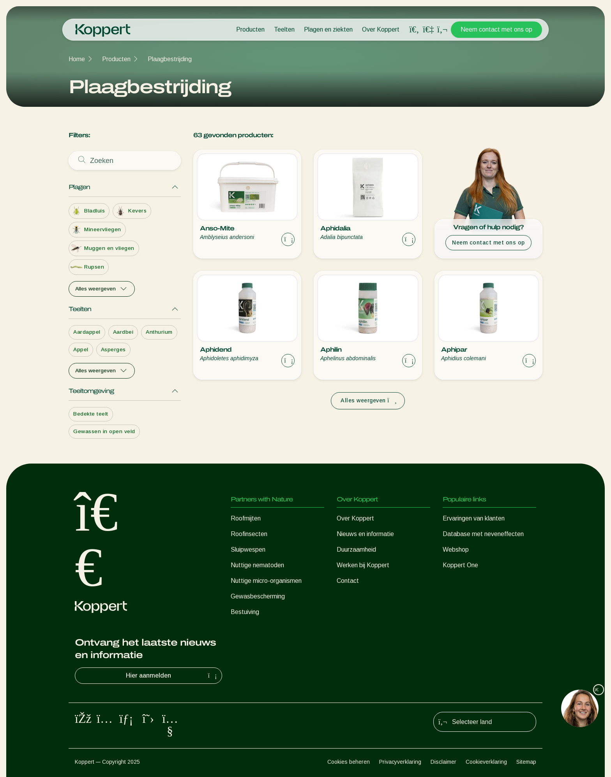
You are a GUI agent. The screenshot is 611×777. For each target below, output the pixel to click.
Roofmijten (246, 518)
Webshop (456, 549)
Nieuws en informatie (365, 534)
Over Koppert (380, 29)
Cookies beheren (348, 762)
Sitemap (526, 762)
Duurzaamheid (356, 549)
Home (77, 59)
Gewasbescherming (258, 596)
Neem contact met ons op (496, 29)
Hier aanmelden (172, 675)
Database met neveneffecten (483, 534)
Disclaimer (443, 762)
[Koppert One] (428, 29)
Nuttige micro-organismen (266, 580)
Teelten (284, 29)
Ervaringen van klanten (474, 518)
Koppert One (460, 565)
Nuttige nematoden (257, 565)
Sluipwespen (248, 549)
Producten (250, 29)
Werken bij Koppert (363, 565)
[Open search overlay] (414, 30)
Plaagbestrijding (170, 59)
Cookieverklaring (486, 762)
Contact (348, 580)
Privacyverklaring (400, 762)
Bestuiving (245, 612)
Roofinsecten (249, 534)
